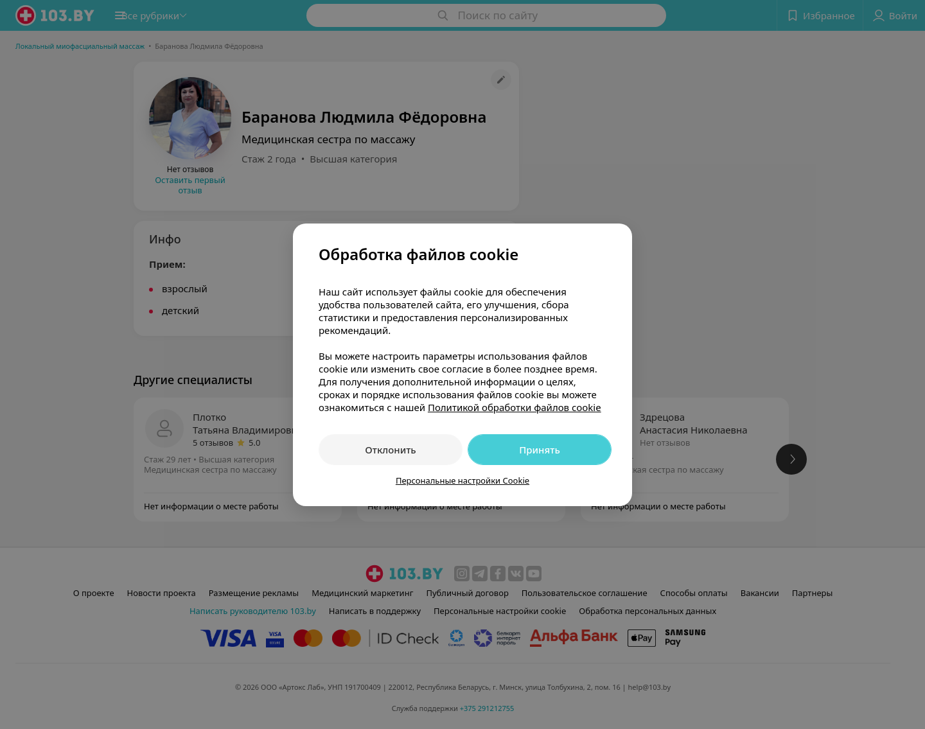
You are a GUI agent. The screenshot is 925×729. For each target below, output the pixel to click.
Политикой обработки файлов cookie (514, 407)
